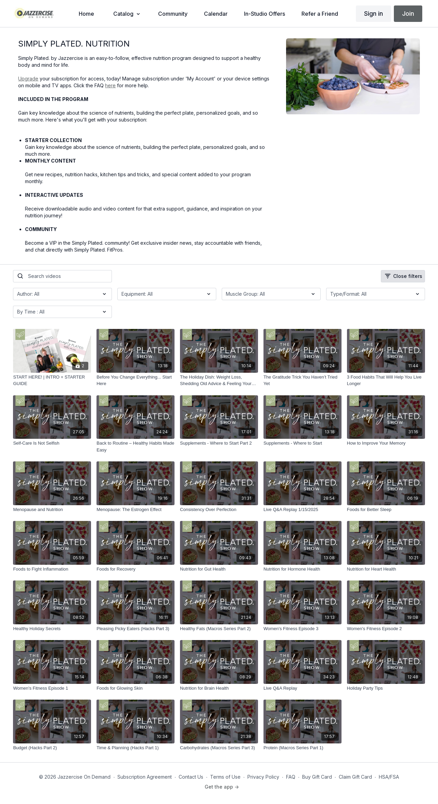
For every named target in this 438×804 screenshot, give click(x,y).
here (110, 85)
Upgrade (28, 78)
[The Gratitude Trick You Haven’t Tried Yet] (302, 380)
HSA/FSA (389, 777)
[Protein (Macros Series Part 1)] (302, 747)
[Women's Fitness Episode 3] (302, 628)
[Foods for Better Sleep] (386, 509)
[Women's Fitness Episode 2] (386, 628)
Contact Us (191, 777)
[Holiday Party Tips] (386, 688)
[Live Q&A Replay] (302, 688)
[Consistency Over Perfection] (219, 509)
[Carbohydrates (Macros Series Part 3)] (219, 747)
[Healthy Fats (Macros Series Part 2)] (219, 628)
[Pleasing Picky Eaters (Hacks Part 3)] (135, 628)
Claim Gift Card (355, 777)
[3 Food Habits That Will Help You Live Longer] (386, 380)
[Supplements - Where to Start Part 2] (219, 443)
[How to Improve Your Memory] (386, 443)
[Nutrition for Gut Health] (219, 569)
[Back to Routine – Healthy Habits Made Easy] (135, 446)
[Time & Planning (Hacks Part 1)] (135, 747)
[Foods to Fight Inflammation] (52, 569)
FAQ (290, 777)
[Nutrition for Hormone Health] (302, 569)
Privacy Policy (263, 777)
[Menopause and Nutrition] (52, 509)
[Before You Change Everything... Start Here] (135, 380)
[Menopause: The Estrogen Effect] (135, 509)
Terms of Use (225, 777)
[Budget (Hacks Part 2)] (52, 747)
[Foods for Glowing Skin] (135, 688)
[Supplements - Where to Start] (302, 443)
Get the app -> (222, 787)
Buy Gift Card (317, 777)
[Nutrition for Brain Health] (219, 688)
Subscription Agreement (144, 777)
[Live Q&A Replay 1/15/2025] (302, 509)
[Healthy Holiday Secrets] (52, 628)
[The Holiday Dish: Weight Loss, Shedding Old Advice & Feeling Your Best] (219, 380)
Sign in (373, 13)
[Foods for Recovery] (135, 569)
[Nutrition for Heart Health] (386, 569)
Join (408, 13)
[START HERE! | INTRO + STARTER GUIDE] (52, 380)
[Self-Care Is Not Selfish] (52, 443)
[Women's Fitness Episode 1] (52, 688)
